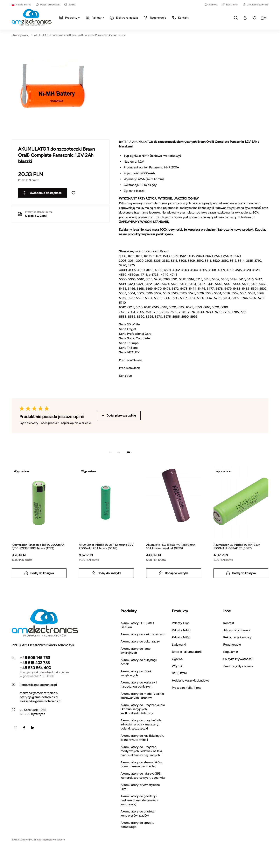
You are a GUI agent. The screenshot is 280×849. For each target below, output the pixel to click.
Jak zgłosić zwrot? (255, 4)
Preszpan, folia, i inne (186, 687)
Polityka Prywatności (237, 659)
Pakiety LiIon (181, 623)
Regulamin (230, 4)
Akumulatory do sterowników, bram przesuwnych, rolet (142, 764)
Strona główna (20, 35)
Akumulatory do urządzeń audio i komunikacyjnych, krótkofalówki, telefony (143, 709)
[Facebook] (24, 727)
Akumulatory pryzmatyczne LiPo (140, 787)
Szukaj (70, 4)
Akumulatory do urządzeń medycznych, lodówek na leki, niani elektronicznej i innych (142, 751)
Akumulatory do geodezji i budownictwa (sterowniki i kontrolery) (139, 800)
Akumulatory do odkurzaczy (140, 641)
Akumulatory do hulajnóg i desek (139, 662)
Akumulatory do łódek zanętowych (136, 673)
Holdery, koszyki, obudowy (191, 680)
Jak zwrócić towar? (236, 630)
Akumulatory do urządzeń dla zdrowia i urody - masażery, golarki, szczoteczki (141, 724)
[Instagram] (15, 727)
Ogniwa (177, 659)
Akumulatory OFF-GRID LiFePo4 (137, 625)
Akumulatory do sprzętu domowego (137, 825)
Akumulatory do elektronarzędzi (143, 634)
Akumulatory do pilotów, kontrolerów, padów (138, 813)
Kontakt (228, 623)
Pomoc (211, 4)
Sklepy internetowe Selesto (49, 839)
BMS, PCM (179, 673)
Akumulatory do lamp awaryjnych (136, 651)
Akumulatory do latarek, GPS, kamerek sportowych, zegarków (143, 775)
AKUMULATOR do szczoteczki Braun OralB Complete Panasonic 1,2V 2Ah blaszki (80, 35)
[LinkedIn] (33, 727)
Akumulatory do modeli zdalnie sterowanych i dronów (142, 696)
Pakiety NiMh (181, 630)
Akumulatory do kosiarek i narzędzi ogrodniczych (139, 684)
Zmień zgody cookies (238, 666)
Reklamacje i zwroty (237, 637)
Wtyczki (177, 666)
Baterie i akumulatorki (187, 652)
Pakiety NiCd (181, 637)
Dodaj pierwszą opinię (119, 415)
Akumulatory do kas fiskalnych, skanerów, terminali (142, 738)
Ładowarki (179, 644)
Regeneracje (232, 644)
